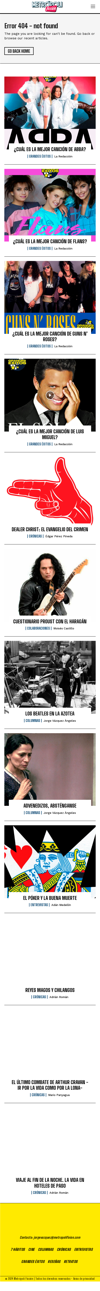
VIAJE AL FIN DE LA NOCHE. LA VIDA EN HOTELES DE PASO (50, 1183)
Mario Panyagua (59, 1095)
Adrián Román (58, 997)
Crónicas (35, 536)
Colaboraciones (38, 628)
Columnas (33, 720)
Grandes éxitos (40, 156)
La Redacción (63, 156)
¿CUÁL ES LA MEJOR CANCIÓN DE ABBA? (50, 149)
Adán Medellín (61, 905)
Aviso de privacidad (84, 1288)
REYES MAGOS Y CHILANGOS (50, 990)
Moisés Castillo (63, 628)
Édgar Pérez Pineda (58, 536)
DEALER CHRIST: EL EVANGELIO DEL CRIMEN (50, 529)
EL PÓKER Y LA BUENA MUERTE (50, 898)
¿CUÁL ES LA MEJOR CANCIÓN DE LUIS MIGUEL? (50, 434)
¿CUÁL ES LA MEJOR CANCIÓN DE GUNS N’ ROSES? (50, 336)
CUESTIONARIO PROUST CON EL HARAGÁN (50, 621)
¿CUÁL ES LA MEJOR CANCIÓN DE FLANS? (50, 241)
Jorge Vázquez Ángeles (60, 720)
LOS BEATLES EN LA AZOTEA (49, 714)
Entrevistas (39, 905)
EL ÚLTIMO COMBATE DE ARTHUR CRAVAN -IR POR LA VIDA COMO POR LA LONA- (50, 1085)
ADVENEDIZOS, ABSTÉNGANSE (49, 806)
